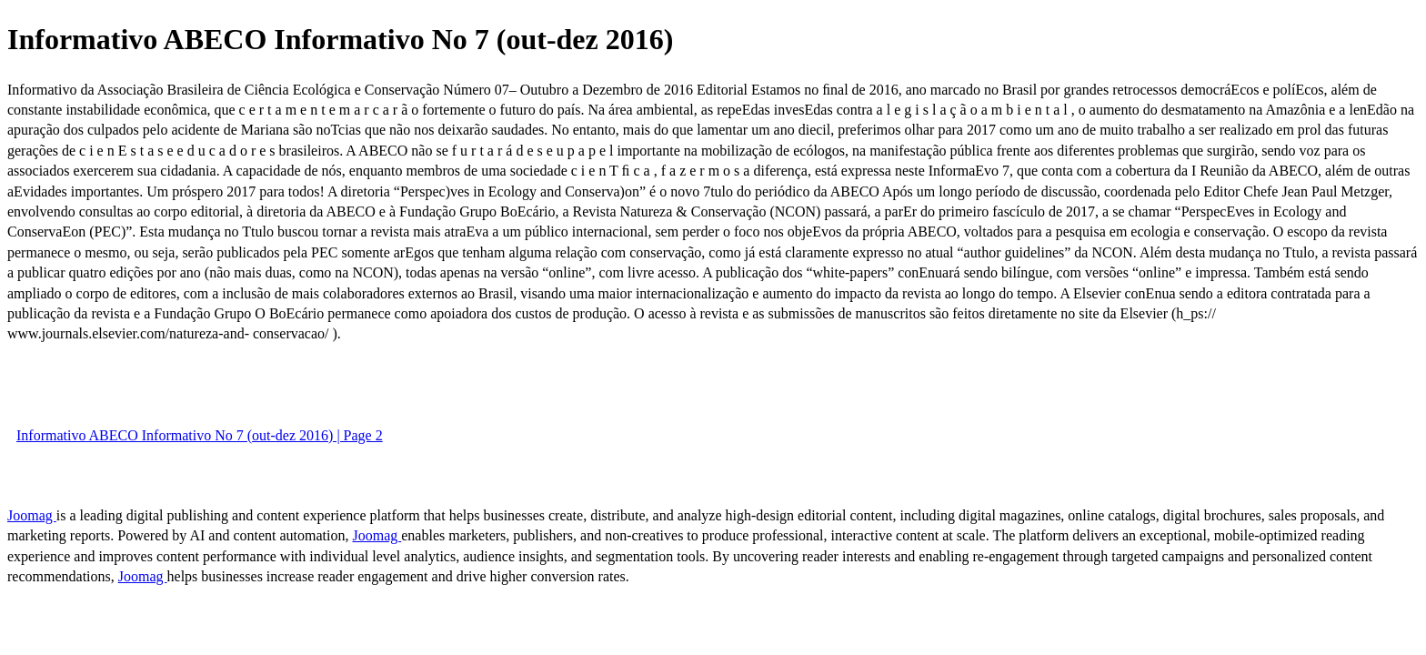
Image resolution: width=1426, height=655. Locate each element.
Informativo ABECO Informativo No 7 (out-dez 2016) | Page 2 (199, 435)
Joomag (31, 515)
